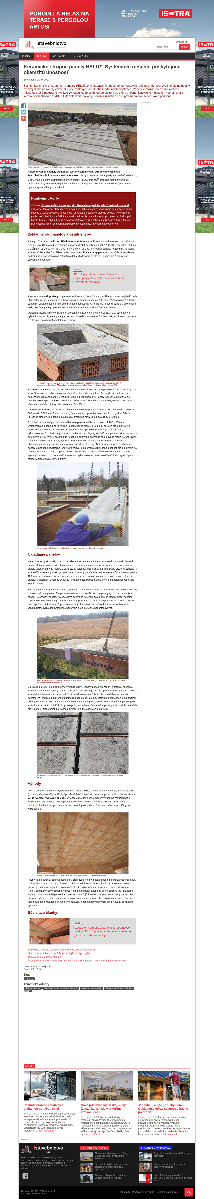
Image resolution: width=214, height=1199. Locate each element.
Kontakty (125, 1192)
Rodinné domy (33, 988)
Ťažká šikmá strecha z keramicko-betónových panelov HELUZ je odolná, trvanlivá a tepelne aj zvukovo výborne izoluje (102, 931)
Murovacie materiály (91, 988)
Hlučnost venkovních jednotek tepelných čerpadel (169, 1165)
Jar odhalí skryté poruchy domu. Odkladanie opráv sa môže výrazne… (111, 1167)
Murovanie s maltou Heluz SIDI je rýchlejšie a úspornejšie (59, 953)
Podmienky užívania (143, 1192)
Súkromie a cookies (167, 1192)
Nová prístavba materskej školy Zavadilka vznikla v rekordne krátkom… (111, 1156)
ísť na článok (46, 1130)
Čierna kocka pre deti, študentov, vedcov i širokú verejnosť (112, 1176)
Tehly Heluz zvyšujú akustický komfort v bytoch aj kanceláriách (62, 949)
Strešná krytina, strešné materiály (60, 988)
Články (41, 56)
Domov (26, 56)
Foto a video (80, 56)
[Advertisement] (79, 1028)
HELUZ (29, 978)
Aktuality (59, 56)
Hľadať (184, 46)
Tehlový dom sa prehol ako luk (44, 957)
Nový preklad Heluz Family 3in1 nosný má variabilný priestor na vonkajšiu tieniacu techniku (77, 960)
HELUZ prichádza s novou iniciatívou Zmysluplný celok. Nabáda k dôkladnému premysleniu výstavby (99, 278)
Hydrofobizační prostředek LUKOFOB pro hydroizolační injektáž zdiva (173, 1178)
